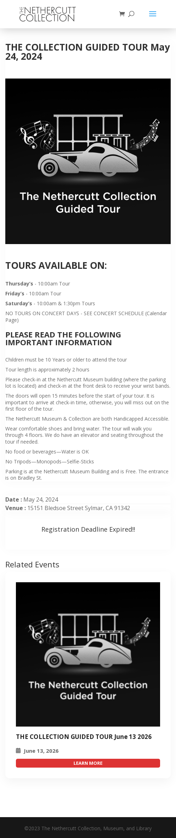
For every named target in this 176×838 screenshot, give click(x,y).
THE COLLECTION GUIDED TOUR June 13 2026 (84, 737)
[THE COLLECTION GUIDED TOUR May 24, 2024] (88, 654)
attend (88, 763)
